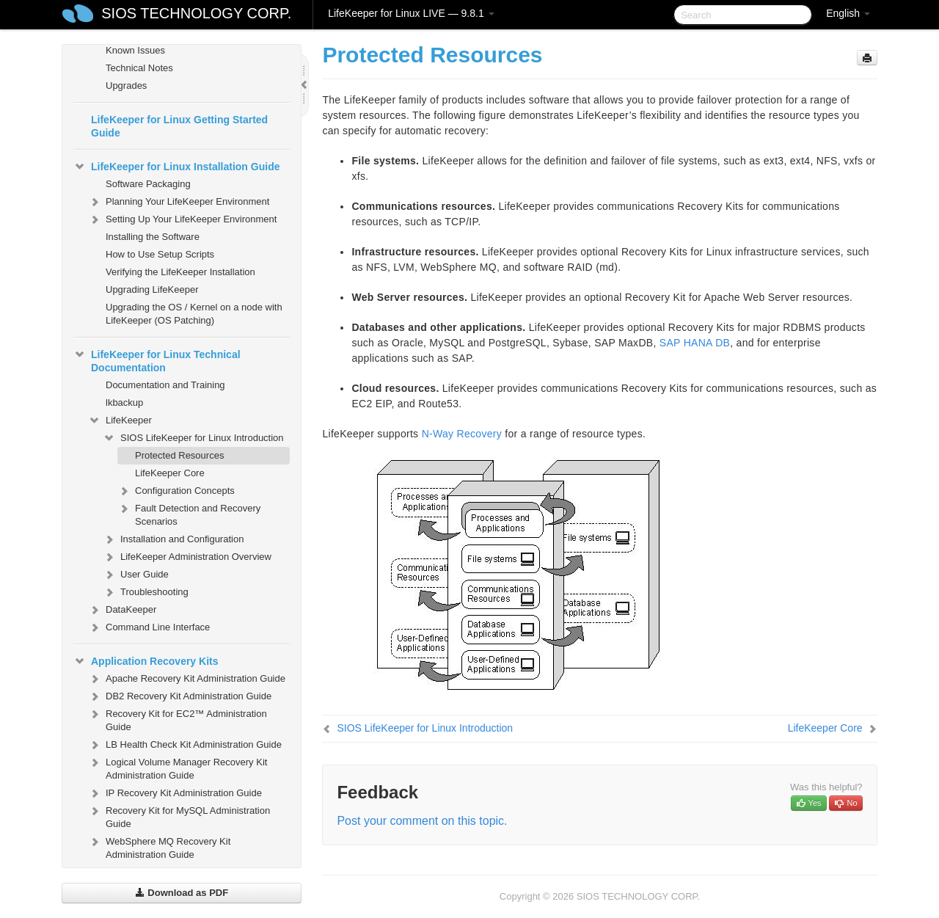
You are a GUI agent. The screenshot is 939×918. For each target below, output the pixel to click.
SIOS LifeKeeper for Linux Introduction (193, 438)
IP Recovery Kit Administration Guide (175, 793)
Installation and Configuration (173, 539)
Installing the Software (153, 236)
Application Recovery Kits (146, 661)
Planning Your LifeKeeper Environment (178, 202)
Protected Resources (179, 455)
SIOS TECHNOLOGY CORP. (196, 13)
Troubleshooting (146, 592)
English (848, 13)
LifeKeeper (120, 420)
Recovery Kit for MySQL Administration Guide (179, 815)
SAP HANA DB (695, 343)
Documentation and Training (165, 384)
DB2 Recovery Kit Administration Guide (179, 696)
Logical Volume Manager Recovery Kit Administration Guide (177, 767)
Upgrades (126, 85)
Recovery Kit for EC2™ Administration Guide (177, 718)
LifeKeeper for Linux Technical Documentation (157, 360)
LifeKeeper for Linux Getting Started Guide (179, 126)
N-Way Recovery (462, 434)
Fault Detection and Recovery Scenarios (188, 513)
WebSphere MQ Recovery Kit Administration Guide (159, 846)
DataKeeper (122, 610)
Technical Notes (139, 67)
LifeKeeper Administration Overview (187, 557)
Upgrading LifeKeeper (152, 289)
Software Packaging (148, 183)
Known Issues (135, 50)
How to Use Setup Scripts (160, 254)
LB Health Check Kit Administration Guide (185, 745)
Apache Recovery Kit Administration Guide (186, 679)
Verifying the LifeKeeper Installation (180, 271)
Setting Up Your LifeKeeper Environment (182, 219)
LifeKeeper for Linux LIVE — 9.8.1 (411, 13)
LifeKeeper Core (170, 472)
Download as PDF (181, 892)
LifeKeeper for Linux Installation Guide (176, 166)
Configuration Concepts (176, 491)
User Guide (136, 574)
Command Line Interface (149, 627)
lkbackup (124, 402)
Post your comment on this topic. (422, 821)
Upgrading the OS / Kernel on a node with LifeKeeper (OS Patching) (194, 314)
